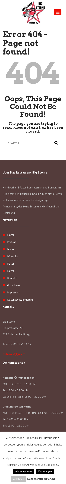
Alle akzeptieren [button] (23, 471)
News (10, 271)
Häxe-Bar (12, 256)
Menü (10, 249)
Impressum (13, 292)
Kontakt (12, 278)
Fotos (10, 263)
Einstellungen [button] (45, 471)
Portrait (12, 242)
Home (10, 234)
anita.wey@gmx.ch (14, 354)
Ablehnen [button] (18, 478)
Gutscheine (13, 285)
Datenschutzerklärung (20, 299)
